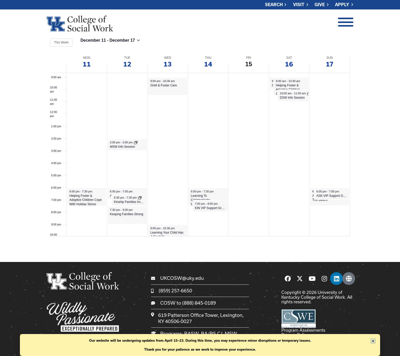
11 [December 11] (87, 64)
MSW (231, 333)
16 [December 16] (289, 64)
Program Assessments (303, 330)
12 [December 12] (127, 64)
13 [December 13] (168, 64)
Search (274, 4)
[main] (200, 137)
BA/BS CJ (211, 333)
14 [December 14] (208, 64)
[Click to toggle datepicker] (110, 43)
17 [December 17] (329, 64)
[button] (373, 341)
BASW (191, 333)
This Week (61, 42)
